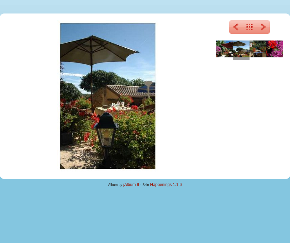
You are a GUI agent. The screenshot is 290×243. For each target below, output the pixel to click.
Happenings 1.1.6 (166, 184)
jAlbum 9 (131, 184)
